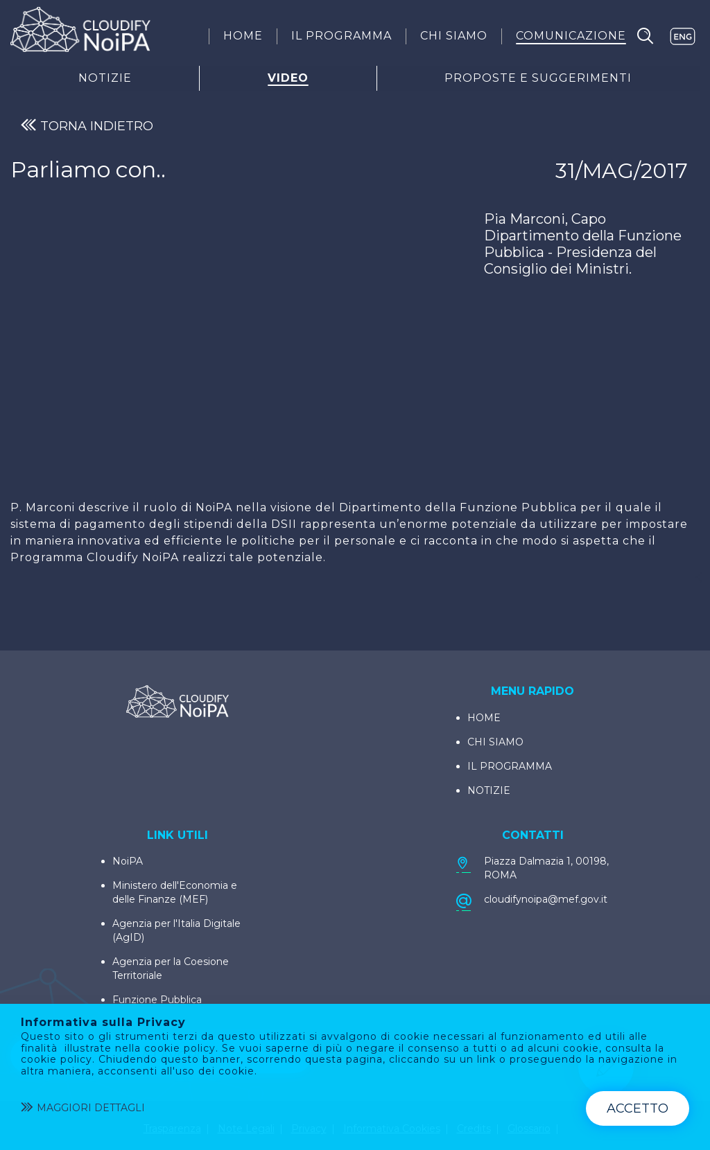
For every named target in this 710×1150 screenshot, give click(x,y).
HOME (484, 717)
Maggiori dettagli (83, 1108)
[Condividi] (699, 577)
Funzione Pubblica (157, 999)
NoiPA (127, 861)
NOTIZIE (488, 790)
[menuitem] (243, 35)
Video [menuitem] (288, 78)
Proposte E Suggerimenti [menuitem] (538, 78)
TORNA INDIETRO (87, 126)
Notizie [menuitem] (105, 78)
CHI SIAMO (495, 742)
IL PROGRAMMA (509, 766)
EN (682, 36)
